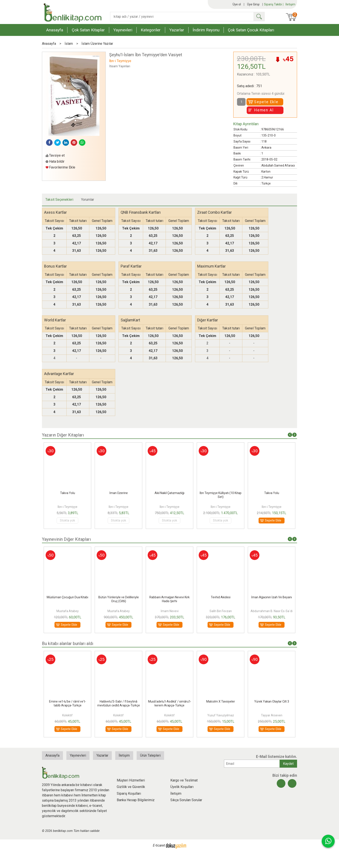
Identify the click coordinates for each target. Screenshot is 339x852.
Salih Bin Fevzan (272, 611)
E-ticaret (159, 846)
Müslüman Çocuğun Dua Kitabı (118, 597)
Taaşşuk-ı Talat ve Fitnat (67, 701)
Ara (259, 16)
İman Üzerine (169, 493)
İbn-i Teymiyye (67, 507)
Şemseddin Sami (67, 715)
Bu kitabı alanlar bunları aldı (67, 643)
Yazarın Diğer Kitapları (63, 435)
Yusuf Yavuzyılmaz (271, 715)
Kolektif (118, 715)
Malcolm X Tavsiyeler (271, 701)
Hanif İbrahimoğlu (67, 611)
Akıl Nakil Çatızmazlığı (220, 493)
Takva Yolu (118, 493)
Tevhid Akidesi (271, 597)
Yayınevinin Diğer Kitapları (66, 539)
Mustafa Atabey (118, 611)
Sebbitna (67, 597)
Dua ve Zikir (67, 493)
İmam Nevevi (221, 611)
